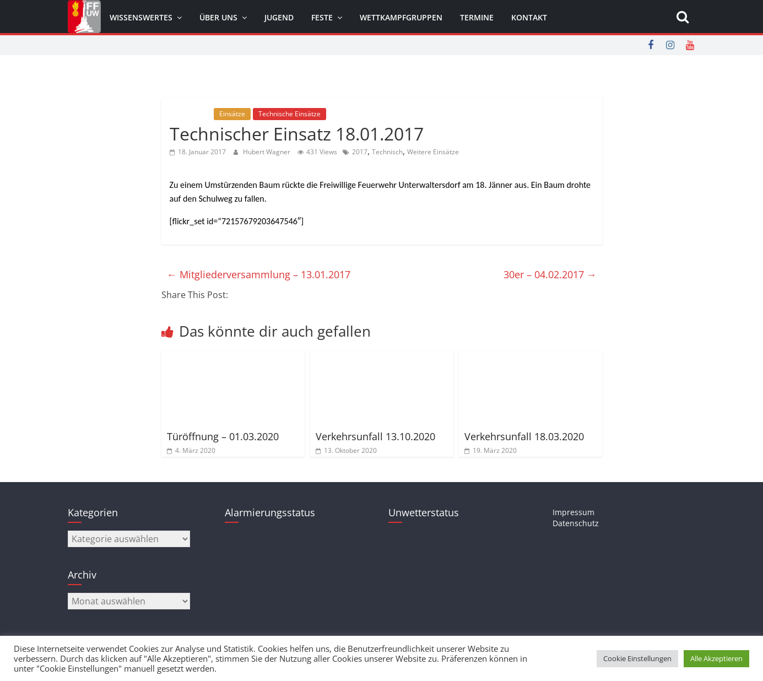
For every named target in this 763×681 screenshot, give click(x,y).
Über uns (218, 17)
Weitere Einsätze (433, 151)
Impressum (573, 512)
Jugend (279, 17)
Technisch (387, 151)
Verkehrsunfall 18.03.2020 (524, 436)
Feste (322, 17)
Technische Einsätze (289, 113)
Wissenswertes (141, 17)
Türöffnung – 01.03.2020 (223, 436)
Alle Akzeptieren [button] (716, 658)
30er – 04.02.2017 (550, 274)
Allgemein (190, 113)
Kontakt (529, 17)
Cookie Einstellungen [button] (637, 658)
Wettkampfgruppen (401, 17)
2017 (359, 151)
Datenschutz (576, 523)
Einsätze (232, 113)
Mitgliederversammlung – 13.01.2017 (258, 274)
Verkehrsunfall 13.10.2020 (375, 436)
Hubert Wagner (267, 151)
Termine (477, 17)
